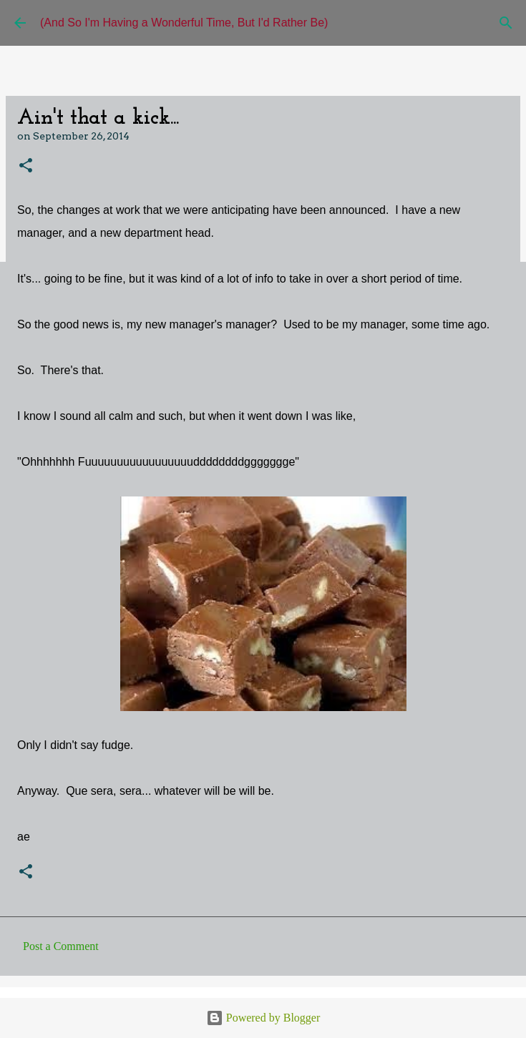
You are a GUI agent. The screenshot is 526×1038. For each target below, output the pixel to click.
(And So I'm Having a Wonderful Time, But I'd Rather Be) (184, 22)
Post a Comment (61, 946)
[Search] (506, 23)
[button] (25, 166)
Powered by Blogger (263, 1018)
